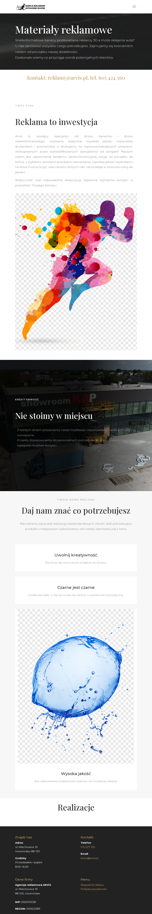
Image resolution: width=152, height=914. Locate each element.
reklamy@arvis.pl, (68, 77)
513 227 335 (88, 847)
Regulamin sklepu (92, 884)
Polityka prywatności (94, 889)
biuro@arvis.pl (90, 858)
